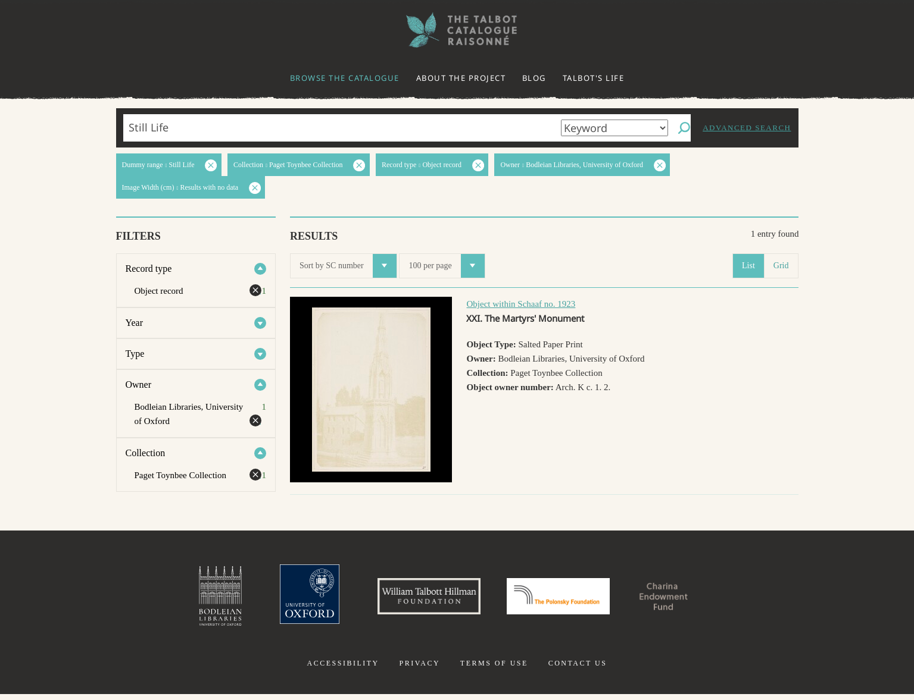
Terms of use (494, 669)
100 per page (446, 266)
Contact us (577, 669)
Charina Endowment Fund (684, 599)
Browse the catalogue (345, 78)
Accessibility (343, 669)
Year (134, 323)
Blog (534, 78)
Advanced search (747, 127)
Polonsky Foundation (563, 599)
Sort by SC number (348, 266)
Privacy (419, 669)
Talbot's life (594, 78)
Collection (146, 453)
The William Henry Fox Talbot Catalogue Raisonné (457, 30)
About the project (461, 78)
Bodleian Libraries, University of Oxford (193, 599)
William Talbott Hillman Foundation (418, 599)
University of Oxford (288, 599)
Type (135, 354)
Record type (149, 268)
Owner (139, 384)
